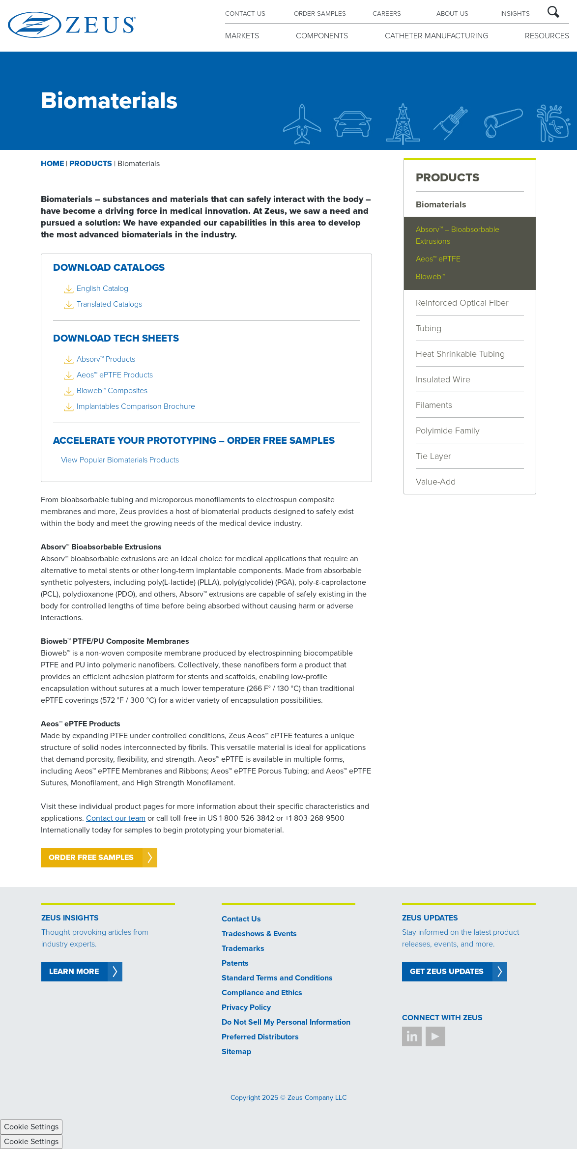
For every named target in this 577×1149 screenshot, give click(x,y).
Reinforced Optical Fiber (462, 302)
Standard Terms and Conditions (277, 978)
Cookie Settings (31, 1127)
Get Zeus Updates (447, 972)
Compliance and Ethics (262, 993)
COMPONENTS (322, 36)
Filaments (434, 405)
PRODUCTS (448, 178)
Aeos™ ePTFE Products (115, 375)
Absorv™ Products (106, 359)
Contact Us (241, 919)
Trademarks (243, 948)
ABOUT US (452, 14)
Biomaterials (441, 204)
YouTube (435, 1036)
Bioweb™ (430, 277)
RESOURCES (547, 36)
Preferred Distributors (260, 1037)
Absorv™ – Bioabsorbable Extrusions (457, 235)
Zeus (72, 25)
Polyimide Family (448, 430)
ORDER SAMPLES (320, 14)
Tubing (428, 328)
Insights (515, 14)
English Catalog (102, 288)
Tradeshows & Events (259, 934)
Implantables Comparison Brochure (136, 406)
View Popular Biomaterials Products (120, 460)
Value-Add (436, 481)
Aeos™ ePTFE (438, 259)
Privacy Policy (246, 1007)
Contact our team (115, 818)
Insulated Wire (443, 379)
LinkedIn (412, 1036)
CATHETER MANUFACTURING (436, 36)
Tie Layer (433, 456)
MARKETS (242, 36)
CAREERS (387, 14)
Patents (235, 963)
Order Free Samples (91, 857)
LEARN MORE (74, 972)
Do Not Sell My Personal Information (286, 1022)
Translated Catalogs (109, 304)
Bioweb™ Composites (112, 391)
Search (553, 12)
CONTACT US (245, 14)
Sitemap (236, 1052)
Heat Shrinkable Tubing (460, 353)
